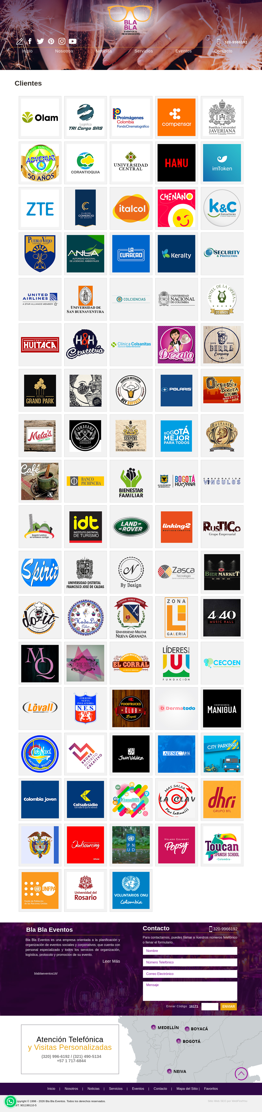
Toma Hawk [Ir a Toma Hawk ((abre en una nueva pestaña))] (85, 436)
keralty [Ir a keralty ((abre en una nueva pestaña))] (176, 254)
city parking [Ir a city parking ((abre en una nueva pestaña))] (222, 754)
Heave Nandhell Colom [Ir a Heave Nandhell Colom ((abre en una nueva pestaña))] (85, 345)
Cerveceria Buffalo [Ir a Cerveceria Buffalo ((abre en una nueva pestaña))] (131, 390)
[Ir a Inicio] (131, 14)
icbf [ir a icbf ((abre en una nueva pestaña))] (131, 481)
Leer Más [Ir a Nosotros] (111, 961)
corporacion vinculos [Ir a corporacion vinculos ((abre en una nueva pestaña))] (222, 481)
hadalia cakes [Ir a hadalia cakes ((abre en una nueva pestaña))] (85, 618)
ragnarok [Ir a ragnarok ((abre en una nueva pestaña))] (222, 436)
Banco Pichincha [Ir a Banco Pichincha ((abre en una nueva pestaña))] (85, 481)
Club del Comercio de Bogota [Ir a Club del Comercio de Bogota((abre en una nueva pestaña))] (85, 208)
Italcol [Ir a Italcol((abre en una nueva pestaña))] (131, 208)
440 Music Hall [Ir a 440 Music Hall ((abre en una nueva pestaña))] (222, 618)
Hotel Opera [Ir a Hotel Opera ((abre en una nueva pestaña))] (222, 299)
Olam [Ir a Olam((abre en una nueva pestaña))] (40, 117)
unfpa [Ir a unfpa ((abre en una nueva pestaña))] (40, 890)
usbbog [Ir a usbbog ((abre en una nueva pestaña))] (85, 299)
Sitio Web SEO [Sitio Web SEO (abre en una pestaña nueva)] (217, 1101)
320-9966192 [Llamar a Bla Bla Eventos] (236, 42)
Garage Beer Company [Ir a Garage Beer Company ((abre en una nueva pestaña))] (85, 390)
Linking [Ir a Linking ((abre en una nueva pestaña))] (176, 527)
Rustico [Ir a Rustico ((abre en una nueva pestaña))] (222, 527)
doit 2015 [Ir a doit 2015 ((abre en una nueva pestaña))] (40, 618)
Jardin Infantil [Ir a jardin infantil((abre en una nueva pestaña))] (176, 208)
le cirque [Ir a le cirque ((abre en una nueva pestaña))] (85, 663)
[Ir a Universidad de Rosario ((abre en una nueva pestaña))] (85, 890)
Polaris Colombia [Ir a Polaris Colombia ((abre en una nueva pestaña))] (176, 390)
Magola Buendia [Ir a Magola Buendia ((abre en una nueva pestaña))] (40, 481)
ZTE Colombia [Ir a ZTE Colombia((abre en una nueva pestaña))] (40, 208)
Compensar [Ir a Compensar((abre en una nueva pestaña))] (176, 117)
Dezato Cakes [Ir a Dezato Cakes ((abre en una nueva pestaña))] (176, 345)
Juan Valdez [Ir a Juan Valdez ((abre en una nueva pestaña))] (131, 754)
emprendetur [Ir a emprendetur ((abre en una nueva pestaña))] (40, 527)
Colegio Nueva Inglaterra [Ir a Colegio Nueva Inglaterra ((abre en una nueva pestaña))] (85, 708)
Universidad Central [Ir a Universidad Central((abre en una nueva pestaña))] (131, 163)
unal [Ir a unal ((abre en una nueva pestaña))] (176, 299)
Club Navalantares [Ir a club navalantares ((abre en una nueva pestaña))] (40, 754)
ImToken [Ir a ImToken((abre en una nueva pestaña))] (222, 163)
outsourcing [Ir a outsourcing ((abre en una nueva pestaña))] (85, 845)
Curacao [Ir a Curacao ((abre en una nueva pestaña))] (131, 254)
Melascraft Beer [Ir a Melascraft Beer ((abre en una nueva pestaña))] (40, 436)
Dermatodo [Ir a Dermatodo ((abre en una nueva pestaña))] (176, 708)
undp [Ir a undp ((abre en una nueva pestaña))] (131, 845)
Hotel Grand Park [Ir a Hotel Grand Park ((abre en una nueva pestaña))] (40, 390)
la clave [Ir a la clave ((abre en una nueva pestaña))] (176, 799)
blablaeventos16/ (45, 973)
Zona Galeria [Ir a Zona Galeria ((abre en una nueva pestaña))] (176, 618)
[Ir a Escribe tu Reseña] (19, 41)
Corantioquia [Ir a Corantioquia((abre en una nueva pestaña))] (85, 163)
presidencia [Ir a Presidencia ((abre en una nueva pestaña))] (40, 845)
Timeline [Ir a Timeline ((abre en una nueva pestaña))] (222, 572)
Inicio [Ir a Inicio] (27, 51)
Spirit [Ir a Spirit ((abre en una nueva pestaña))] (40, 572)
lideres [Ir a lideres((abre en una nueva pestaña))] (176, 663)
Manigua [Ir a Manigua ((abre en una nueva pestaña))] (222, 708)
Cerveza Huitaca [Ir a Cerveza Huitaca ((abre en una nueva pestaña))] (40, 345)
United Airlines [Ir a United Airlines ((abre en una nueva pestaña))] (40, 299)
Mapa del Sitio (187, 1088)
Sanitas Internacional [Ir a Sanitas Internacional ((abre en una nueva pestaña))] (131, 345)
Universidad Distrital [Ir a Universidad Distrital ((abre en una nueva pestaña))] (85, 572)
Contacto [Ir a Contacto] (223, 51)
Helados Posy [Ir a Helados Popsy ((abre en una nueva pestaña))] (176, 845)
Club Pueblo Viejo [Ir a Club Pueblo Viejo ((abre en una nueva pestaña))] (40, 254)
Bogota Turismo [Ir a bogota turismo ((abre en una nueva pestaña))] (85, 527)
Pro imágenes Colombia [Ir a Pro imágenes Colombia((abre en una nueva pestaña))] (131, 117)
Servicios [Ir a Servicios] (144, 51)
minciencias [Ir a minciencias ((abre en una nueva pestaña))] (131, 299)
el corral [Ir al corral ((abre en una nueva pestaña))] (131, 663)
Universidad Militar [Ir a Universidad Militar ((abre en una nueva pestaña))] (131, 618)
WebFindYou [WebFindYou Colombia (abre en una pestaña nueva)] (239, 1101)
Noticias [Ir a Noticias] (104, 51)
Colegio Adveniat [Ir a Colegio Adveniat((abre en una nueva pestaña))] (40, 163)
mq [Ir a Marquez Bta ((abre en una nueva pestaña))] (40, 663)
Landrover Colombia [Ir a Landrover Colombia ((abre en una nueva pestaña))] (131, 527)
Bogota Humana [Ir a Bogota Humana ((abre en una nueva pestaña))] (176, 481)
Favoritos (211, 1088)
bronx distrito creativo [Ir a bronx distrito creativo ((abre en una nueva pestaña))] (85, 754)
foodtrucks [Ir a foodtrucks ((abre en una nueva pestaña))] (131, 708)
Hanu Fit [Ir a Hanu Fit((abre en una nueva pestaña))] (176, 163)
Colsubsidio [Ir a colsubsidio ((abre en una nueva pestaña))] (85, 799)
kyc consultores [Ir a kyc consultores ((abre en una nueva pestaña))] (222, 208)
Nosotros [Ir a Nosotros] (64, 51)
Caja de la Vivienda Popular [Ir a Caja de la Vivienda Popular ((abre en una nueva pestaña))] (176, 436)
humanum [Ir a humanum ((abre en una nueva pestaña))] (131, 799)
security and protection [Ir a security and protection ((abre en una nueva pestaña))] (222, 254)
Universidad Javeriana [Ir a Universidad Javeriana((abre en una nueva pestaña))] (222, 117)
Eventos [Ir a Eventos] (183, 51)
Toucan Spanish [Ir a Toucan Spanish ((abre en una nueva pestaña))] (222, 845)
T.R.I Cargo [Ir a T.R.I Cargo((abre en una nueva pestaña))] (85, 117)
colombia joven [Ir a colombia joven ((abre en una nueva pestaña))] (40, 799)
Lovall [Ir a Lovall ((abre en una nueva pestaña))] (40, 708)
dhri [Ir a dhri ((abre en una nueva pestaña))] (222, 799)
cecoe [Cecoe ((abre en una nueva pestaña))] (222, 663)
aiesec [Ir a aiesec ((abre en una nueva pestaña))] (176, 754)
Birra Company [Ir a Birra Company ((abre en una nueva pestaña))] (222, 345)
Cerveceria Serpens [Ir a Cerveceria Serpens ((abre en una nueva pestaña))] (131, 436)
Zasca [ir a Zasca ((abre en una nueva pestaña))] (176, 572)
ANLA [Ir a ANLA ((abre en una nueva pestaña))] (85, 254)
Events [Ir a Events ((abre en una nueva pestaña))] (222, 390)
